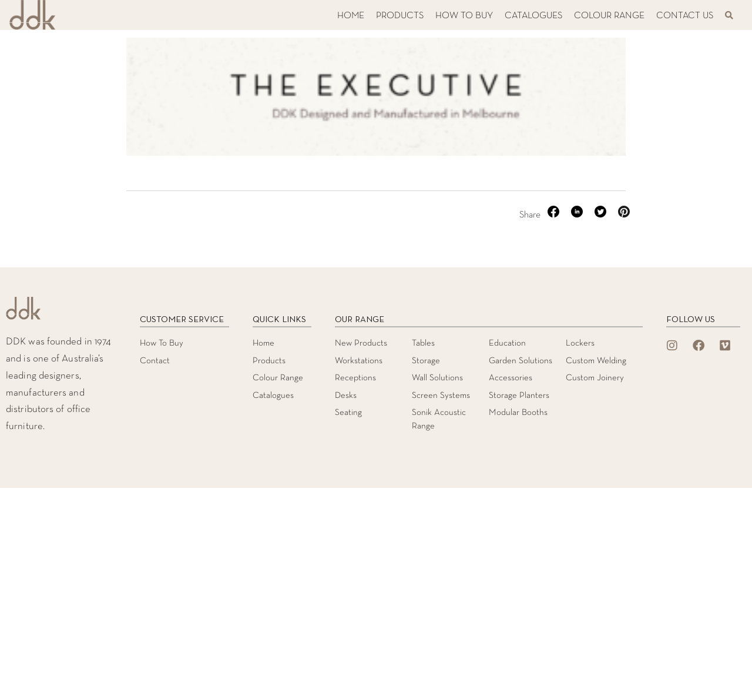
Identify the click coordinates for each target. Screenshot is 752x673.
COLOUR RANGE (609, 16)
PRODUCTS (400, 16)
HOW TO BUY (464, 16)
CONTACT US (684, 16)
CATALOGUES (533, 16)
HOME (350, 16)
